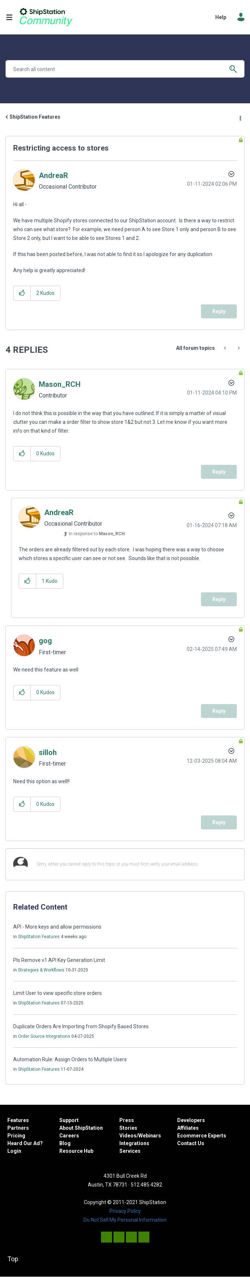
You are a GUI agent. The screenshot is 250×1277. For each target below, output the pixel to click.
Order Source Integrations (44, 1036)
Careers (69, 1136)
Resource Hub (76, 1151)
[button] (22, 293)
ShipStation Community (46, 17)
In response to (97, 533)
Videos (128, 1136)
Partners (18, 1128)
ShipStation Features (35, 117)
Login (14, 1151)
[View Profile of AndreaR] (53, 175)
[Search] (125, 69)
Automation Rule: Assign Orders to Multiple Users (70, 1059)
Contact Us (190, 1143)
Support (69, 1120)
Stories (128, 1128)
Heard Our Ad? (25, 1143)
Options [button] (240, 117)
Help (220, 17)
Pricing (16, 1136)
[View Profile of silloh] (48, 752)
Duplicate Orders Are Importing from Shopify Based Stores (81, 1026)
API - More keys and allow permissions (57, 927)
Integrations (134, 1143)
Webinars (149, 1136)
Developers (191, 1120)
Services (130, 1151)
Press (126, 1120)
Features (18, 1120)
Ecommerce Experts (201, 1136)
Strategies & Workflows (41, 970)
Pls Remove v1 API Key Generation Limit (59, 960)
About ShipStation (81, 1128)
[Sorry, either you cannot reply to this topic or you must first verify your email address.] (134, 864)
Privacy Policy (125, 1211)
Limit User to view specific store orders (57, 993)
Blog (65, 1143)
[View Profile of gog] (45, 640)
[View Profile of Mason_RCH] (60, 384)
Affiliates (188, 1128)
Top (12, 1259)
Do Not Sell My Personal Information (125, 1220)
